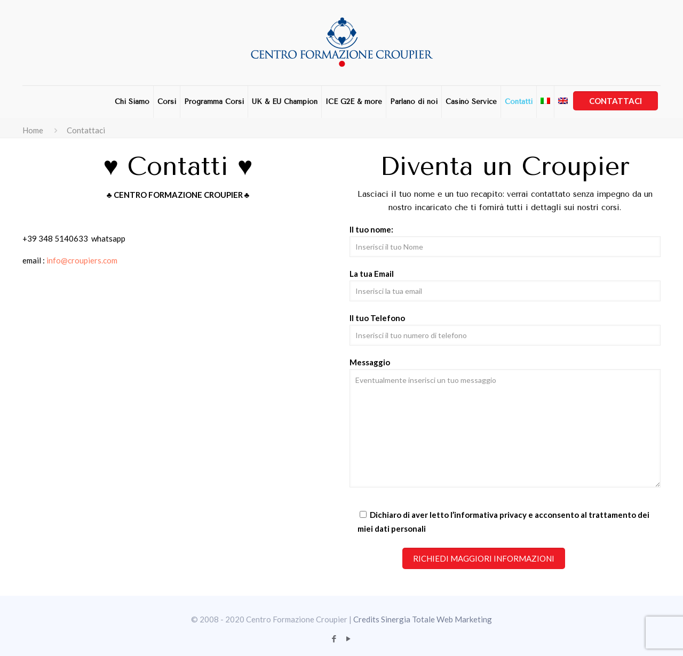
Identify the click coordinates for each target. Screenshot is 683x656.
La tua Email (505, 285)
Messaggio (505, 422)
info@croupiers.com (81, 260)
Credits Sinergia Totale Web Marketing (422, 619)
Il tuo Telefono (505, 329)
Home (32, 130)
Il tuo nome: (505, 241)
